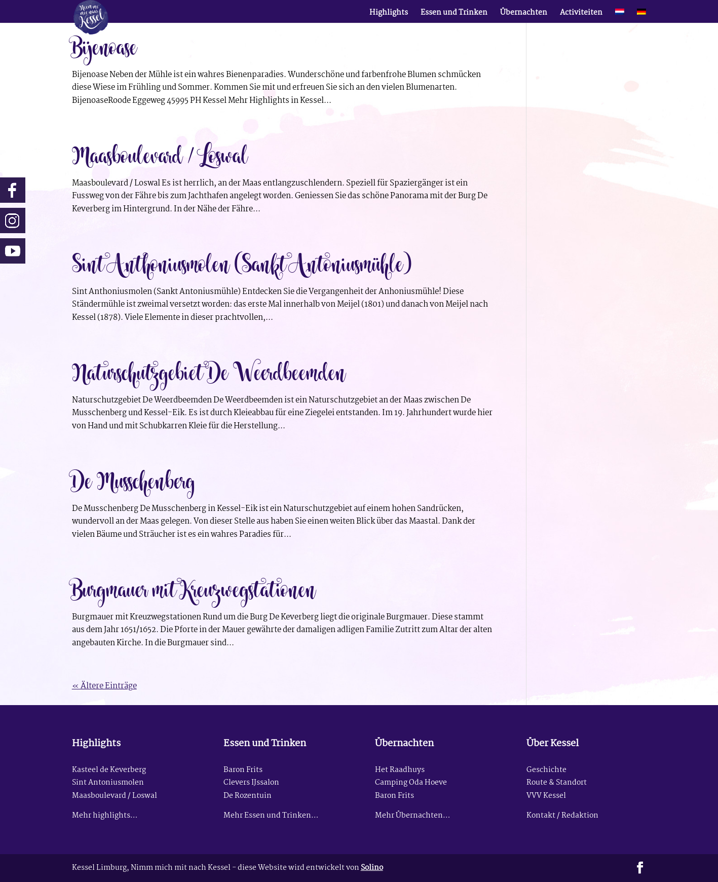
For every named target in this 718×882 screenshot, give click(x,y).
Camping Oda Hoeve (411, 783)
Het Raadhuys (400, 770)
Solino (372, 868)
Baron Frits (242, 770)
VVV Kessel (546, 796)
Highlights (388, 14)
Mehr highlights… (104, 816)
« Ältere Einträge (104, 686)
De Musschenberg (134, 480)
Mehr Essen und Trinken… (270, 816)
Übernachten (523, 14)
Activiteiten (581, 14)
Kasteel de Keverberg (109, 770)
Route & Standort (556, 783)
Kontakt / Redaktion (562, 816)
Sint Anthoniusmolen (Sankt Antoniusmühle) (241, 263)
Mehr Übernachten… (412, 816)
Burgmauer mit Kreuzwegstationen (194, 588)
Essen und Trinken (454, 14)
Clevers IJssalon (251, 783)
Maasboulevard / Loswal (160, 154)
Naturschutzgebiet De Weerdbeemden (209, 371)
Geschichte (546, 770)
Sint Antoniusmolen (108, 783)
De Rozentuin (247, 796)
